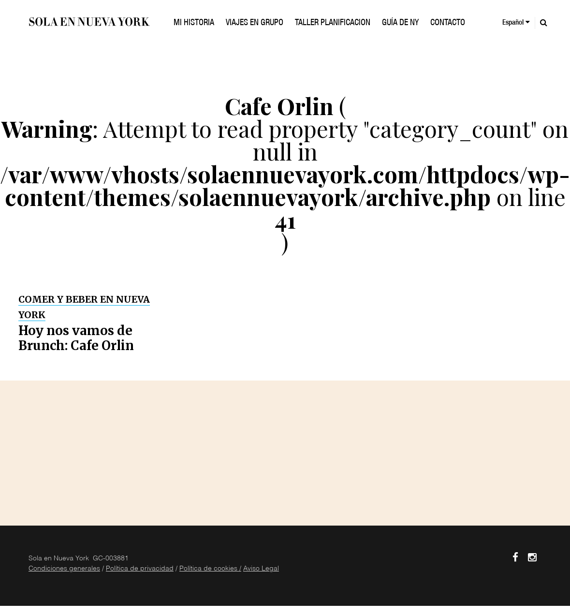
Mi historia (194, 23)
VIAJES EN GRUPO (254, 23)
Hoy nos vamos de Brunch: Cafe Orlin (76, 338)
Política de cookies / (210, 569)
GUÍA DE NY (400, 23)
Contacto (447, 23)
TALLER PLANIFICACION (332, 23)
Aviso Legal (261, 569)
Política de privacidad (140, 569)
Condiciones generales (64, 569)
